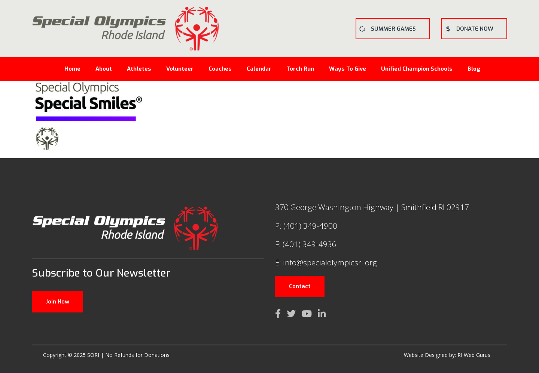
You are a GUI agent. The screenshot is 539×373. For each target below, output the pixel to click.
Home (72, 69)
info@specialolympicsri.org (330, 262)
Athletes (139, 69)
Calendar (259, 69)
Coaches (220, 69)
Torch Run (300, 69)
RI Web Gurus (473, 354)
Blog (474, 69)
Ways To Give (347, 69)
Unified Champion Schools (417, 69)
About (103, 69)
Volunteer (180, 69)
